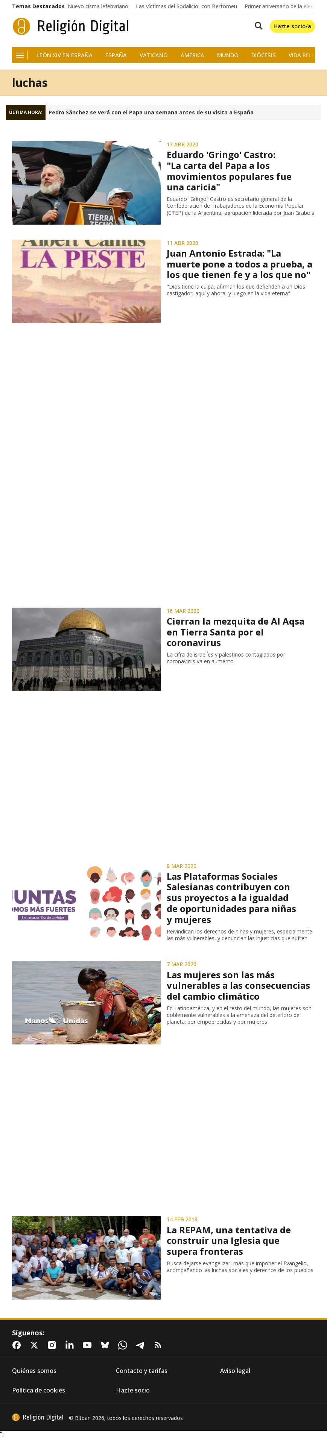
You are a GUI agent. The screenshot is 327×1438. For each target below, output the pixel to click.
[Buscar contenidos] (257, 26)
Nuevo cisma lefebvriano (98, 6)
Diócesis (263, 55)
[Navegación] (20, 55)
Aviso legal (235, 1371)
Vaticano (154, 55)
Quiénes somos (34, 1371)
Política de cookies (38, 1390)
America (192, 55)
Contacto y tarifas (141, 1371)
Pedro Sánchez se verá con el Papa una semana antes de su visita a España (151, 112)
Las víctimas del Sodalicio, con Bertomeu (186, 6)
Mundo (228, 55)
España (116, 55)
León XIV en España (65, 55)
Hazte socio (133, 1390)
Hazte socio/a (292, 26)
